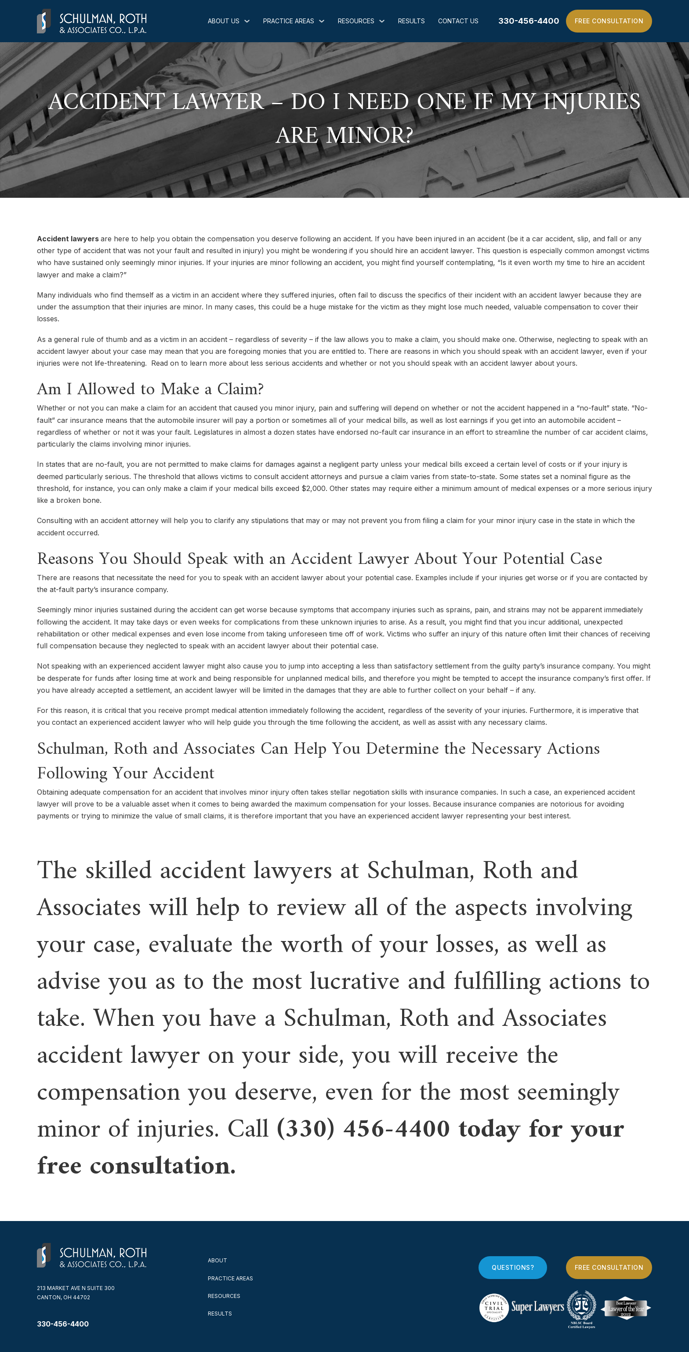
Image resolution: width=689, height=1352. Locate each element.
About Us (223, 21)
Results (411, 21)
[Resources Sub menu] (382, 21)
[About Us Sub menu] (247, 21)
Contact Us (458, 21)
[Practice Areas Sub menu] (322, 21)
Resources (356, 21)
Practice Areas (288, 21)
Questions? (513, 1267)
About (217, 1260)
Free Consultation (609, 21)
